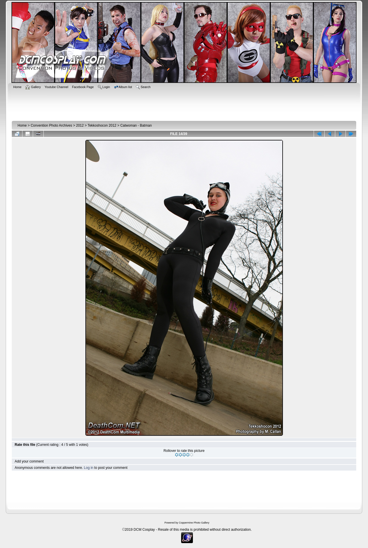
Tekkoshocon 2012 (102, 125)
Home (22, 125)
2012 (80, 125)
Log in (88, 468)
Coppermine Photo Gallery (194, 522)
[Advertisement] (184, 104)
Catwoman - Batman (136, 125)
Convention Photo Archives (51, 125)
